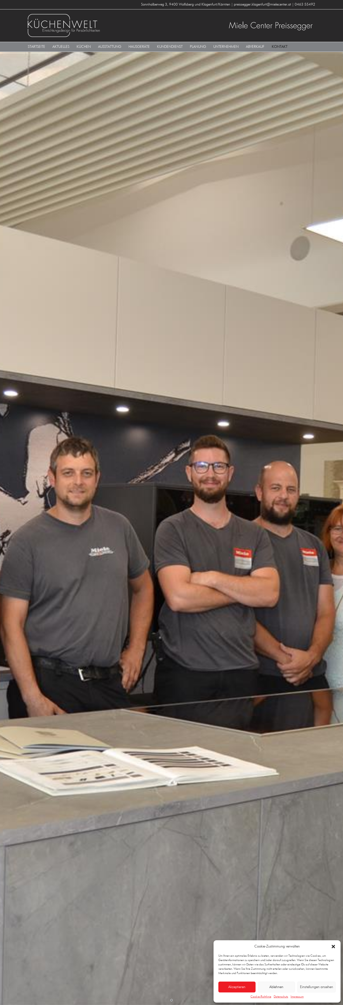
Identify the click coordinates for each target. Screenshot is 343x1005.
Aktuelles (60, 47)
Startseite (36, 47)
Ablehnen (276, 987)
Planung (198, 47)
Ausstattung (109, 47)
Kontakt (279, 47)
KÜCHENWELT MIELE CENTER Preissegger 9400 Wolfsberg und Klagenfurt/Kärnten (98, 25)
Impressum (297, 996)
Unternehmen (226, 47)
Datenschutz (281, 996)
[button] (333, 946)
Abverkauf (255, 47)
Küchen (84, 47)
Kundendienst (170, 47)
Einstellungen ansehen (316, 987)
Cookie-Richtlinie (260, 996)
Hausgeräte (139, 47)
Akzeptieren (236, 987)
